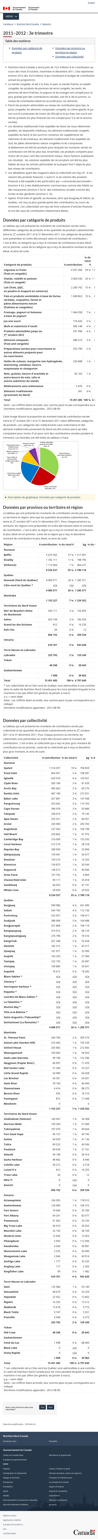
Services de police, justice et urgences (65, 1473)
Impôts (6, 1495)
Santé (5, 1491)
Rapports (46, 24)
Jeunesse (53, 1504)
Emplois (6, 1468)
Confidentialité (9, 1533)
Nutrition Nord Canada (28, 24)
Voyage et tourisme (11, 1477)
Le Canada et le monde (59, 1482)
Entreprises (8, 1482)
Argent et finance (56, 1486)
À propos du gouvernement (15, 1459)
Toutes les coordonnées (13, 1455)
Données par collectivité (69, 56)
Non (50, 1407)
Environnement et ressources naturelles (20, 1500)
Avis (5, 1529)
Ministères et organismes (60, 1455)
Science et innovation (58, 1491)
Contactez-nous (9, 1441)
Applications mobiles (12, 1520)
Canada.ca (8, 24)
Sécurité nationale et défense (15, 1504)
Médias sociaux (9, 1515)
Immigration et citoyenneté (14, 1473)
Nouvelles (53, 1441)
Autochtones (54, 1495)
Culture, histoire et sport (59, 1468)
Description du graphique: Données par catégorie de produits (44, 497)
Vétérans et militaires (58, 1500)
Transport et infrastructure (60, 1477)
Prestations (8, 1486)
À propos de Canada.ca (13, 1524)
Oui (42, 1407)
